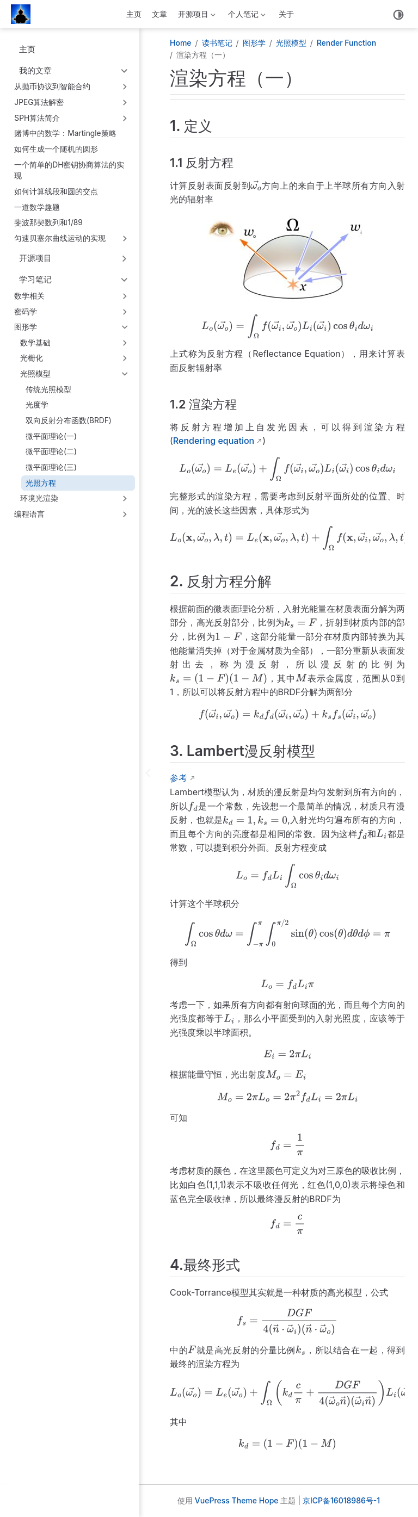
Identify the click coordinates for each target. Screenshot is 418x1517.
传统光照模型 (48, 389)
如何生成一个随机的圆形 (56, 149)
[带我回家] (24, 14)
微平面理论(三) (51, 467)
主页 (134, 13)
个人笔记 (246, 16)
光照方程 (41, 483)
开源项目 (195, 16)
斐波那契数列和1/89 (48, 222)
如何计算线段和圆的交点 (56, 191)
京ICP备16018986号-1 (341, 1500)
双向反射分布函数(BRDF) (69, 420)
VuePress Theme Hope (237, 1500)
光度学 (37, 404)
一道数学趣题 (37, 207)
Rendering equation (213, 440)
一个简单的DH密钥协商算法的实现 (69, 170)
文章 (159, 13)
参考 (178, 777)
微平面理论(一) (51, 436)
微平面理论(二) (51, 451)
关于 (286, 13)
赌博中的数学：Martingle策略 (65, 133)
